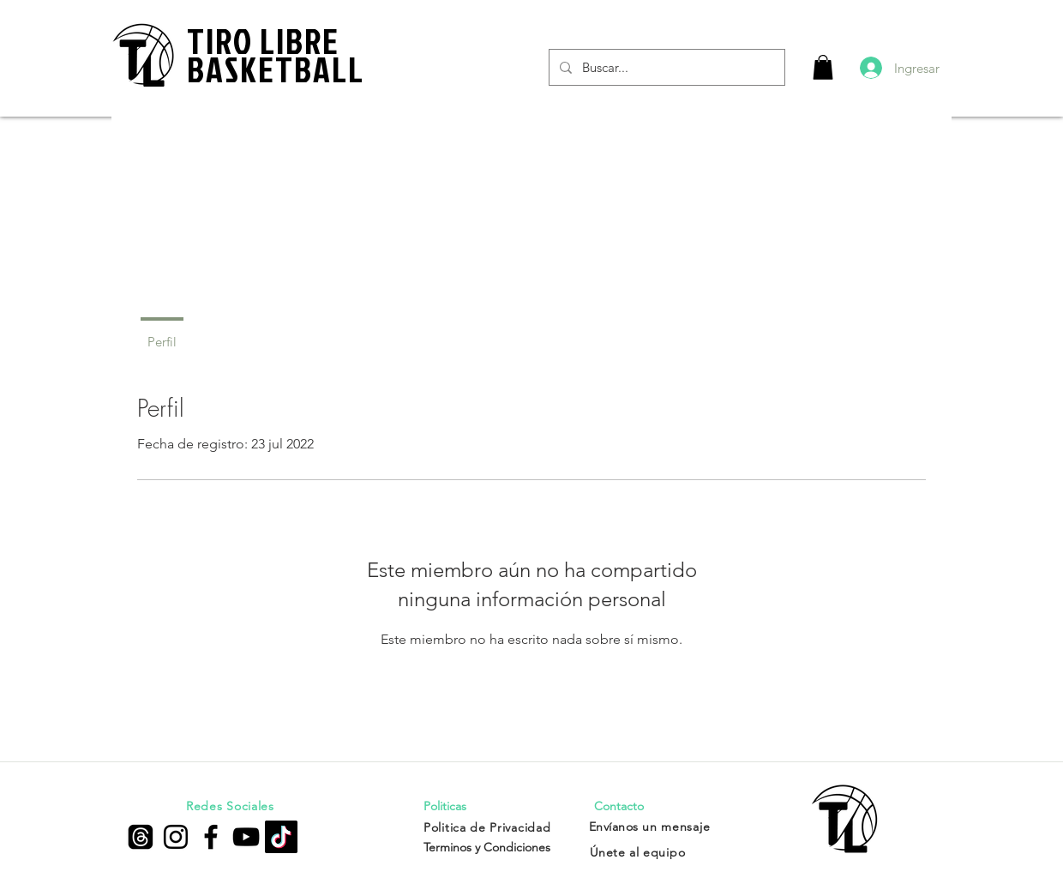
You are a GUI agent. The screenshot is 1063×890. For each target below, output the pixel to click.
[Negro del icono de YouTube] (246, 837)
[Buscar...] (665, 67)
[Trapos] (140, 837)
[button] (823, 67)
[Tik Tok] (281, 837)
